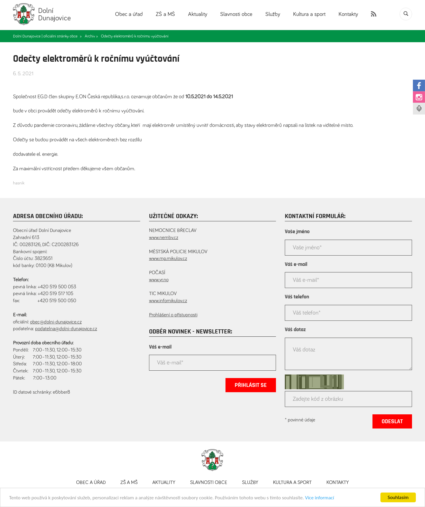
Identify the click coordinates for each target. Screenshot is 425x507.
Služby (272, 14)
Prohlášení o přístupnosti (173, 315)
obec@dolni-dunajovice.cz (56, 322)
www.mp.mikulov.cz (168, 258)
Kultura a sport (309, 14)
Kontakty (348, 14)
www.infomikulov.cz (168, 300)
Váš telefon (297, 297)
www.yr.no (159, 279)
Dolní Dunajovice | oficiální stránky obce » (47, 36)
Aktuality (197, 14)
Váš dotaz (295, 329)
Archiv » (91, 36)
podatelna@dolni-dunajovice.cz (66, 328)
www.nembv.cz (163, 237)
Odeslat (392, 421)
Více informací (319, 498)
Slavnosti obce (236, 14)
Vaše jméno (297, 231)
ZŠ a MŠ (165, 14)
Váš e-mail (160, 347)
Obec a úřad (129, 14)
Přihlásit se (251, 385)
